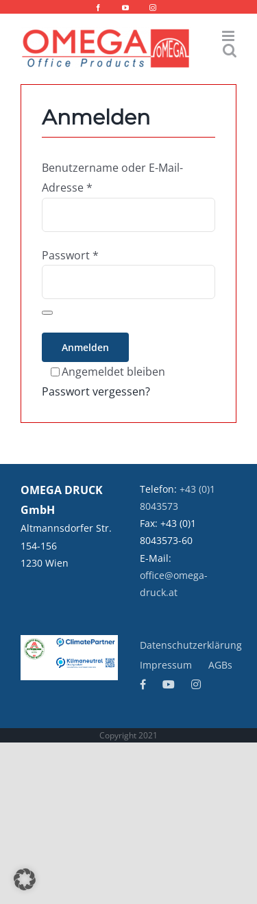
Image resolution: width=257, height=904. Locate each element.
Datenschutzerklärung (191, 644)
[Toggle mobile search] (229, 50)
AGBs (220, 664)
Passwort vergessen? (96, 391)
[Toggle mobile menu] (229, 36)
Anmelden (85, 347)
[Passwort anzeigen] (47, 313)
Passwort (70, 255)
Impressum (166, 664)
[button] (24, 879)
